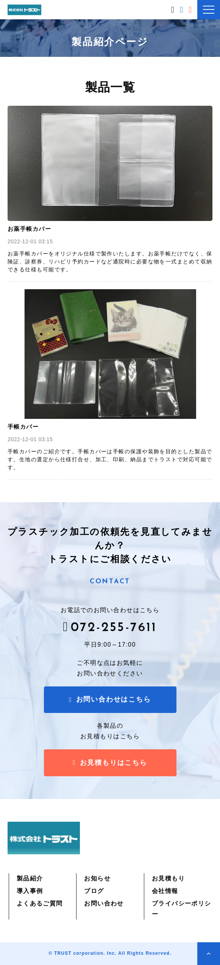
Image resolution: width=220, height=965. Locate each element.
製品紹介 (30, 878)
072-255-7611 (173, 9)
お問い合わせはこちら (182, 9)
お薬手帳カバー (29, 229)
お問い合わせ (104, 903)
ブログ (94, 891)
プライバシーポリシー (181, 908)
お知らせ (97, 878)
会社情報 (165, 891)
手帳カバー (23, 426)
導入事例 (30, 891)
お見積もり (168, 878)
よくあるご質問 (40, 903)
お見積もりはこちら (191, 9)
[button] (208, 9)
